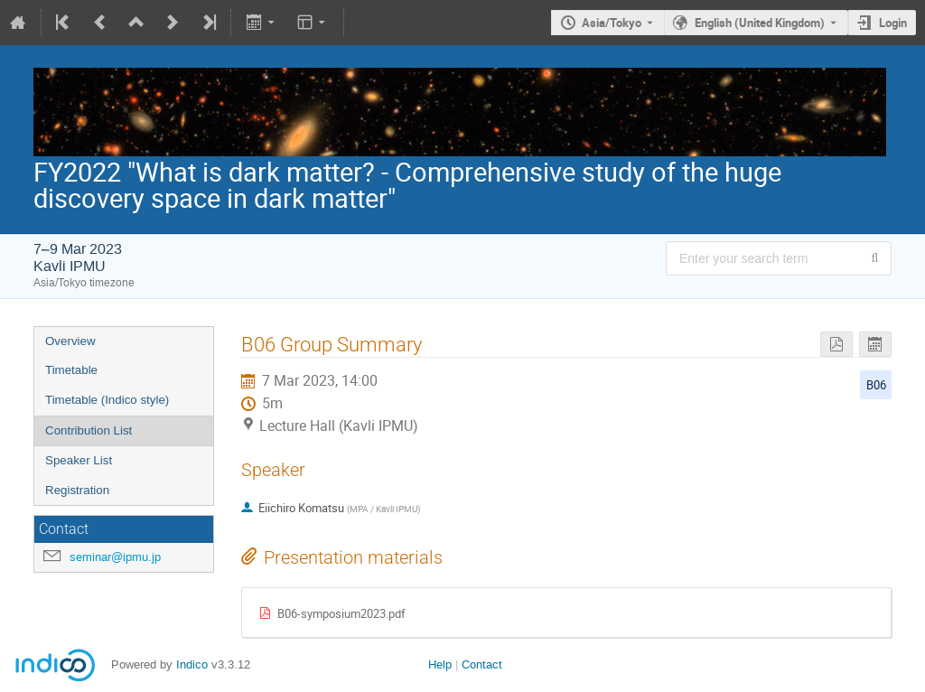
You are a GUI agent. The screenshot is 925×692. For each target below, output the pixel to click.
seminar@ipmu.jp (115, 557)
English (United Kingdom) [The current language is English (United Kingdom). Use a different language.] (760, 22)
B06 (876, 385)
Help (440, 664)
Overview (70, 341)
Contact (482, 664)
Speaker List (78, 460)
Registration (77, 490)
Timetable (71, 370)
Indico (192, 664)
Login (893, 22)
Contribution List (88, 430)
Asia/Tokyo (611, 22)
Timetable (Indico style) (107, 400)
